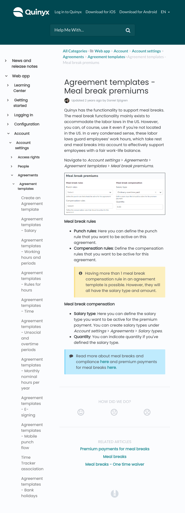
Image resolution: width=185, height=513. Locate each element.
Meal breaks (114, 456)
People (23, 166)
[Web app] (99, 51)
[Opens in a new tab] (115, 493)
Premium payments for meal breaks (114, 449)
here (104, 362)
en (164, 12)
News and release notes (25, 63)
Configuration (26, 124)
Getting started (20, 103)
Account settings (22, 146)
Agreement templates (27, 186)
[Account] (121, 51)
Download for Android (138, 12)
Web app (21, 76)
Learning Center (21, 88)
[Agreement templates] (106, 57)
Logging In (23, 115)
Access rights (28, 157)
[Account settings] (146, 51)
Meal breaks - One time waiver (114, 464)
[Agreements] (73, 57)
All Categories (75, 51)
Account (21, 133)
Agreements (27, 175)
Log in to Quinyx (68, 12)
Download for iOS (100, 12)
